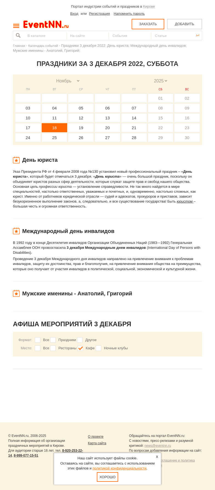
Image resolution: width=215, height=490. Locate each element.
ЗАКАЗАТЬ (148, 24)
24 (28, 137)
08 (160, 108)
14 (134, 118)
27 (107, 137)
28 (134, 137)
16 (187, 118)
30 (187, 137)
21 (134, 127)
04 (54, 108)
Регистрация (99, 13)
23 (187, 127)
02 (187, 98)
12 (81, 118)
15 (160, 118)
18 (54, 127)
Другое (91, 340)
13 (107, 118)
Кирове (149, 6)
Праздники (67, 340)
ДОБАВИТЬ (184, 24)
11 (54, 118)
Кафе (90, 348)
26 (81, 137)
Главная (19, 45)
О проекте (96, 437)
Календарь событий (43, 45)
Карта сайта (97, 443)
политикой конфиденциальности (119, 468)
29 (160, 137)
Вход (74, 13)
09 (187, 108)
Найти (18, 35)
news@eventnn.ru (158, 446)
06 (107, 108)
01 (160, 98)
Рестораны (67, 348)
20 (107, 127)
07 (134, 108)
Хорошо (108, 477)
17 (28, 127)
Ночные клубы (116, 348)
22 (160, 127)
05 (81, 108)
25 (54, 137)
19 (81, 127)
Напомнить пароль (129, 13)
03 (28, 108)
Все (46, 340)
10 (28, 118)
